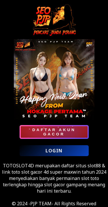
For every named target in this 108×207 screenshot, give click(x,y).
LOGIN (54, 150)
